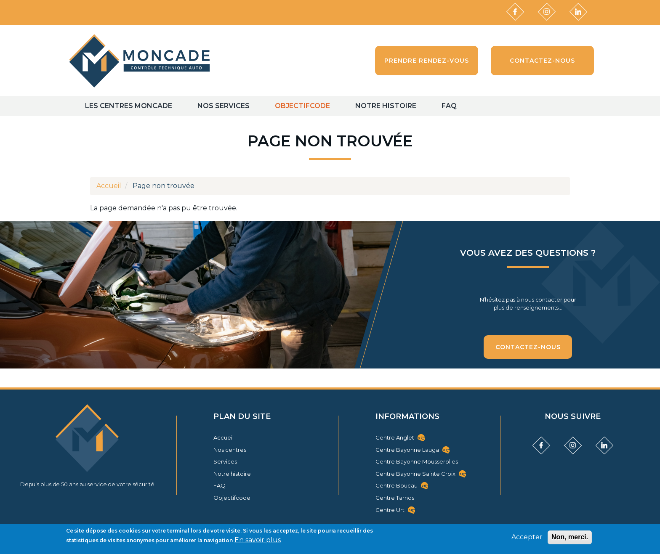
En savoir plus (257, 540)
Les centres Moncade (128, 106)
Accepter (527, 537)
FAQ (449, 106)
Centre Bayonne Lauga (407, 449)
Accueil (108, 186)
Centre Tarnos (394, 497)
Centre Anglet (394, 437)
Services (225, 461)
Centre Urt (390, 509)
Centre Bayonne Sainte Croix (415, 473)
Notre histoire (385, 106)
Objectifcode (302, 106)
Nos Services (223, 106)
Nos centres (229, 449)
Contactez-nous (528, 347)
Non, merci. (569, 537)
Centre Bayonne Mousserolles (416, 461)
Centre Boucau (396, 485)
